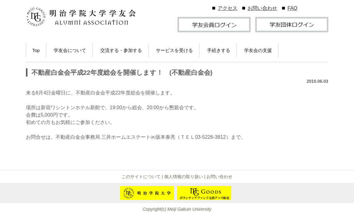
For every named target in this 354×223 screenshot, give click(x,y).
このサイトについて (141, 176)
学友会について (70, 50)
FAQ (292, 8)
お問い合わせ (262, 8)
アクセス (227, 8)
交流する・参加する (121, 50)
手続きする (218, 50)
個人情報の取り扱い (183, 176)
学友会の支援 (258, 50)
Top (36, 50)
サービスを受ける (174, 50)
